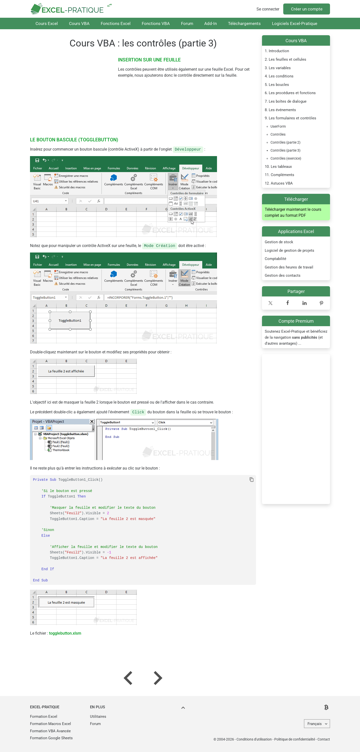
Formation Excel (43, 716)
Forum (187, 23)
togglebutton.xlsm (65, 633)
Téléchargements (244, 23)
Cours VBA (79, 23)
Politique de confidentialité (294, 739)
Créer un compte (306, 8)
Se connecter (267, 9)
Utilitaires (98, 716)
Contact (324, 739)
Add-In (210, 23)
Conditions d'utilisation (254, 739)
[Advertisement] (296, 429)
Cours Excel (47, 23)
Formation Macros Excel (50, 724)
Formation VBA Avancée (50, 731)
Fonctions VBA (156, 23)
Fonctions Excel (115, 23)
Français (315, 724)
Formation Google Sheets (51, 738)
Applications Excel (296, 231)
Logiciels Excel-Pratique (294, 23)
